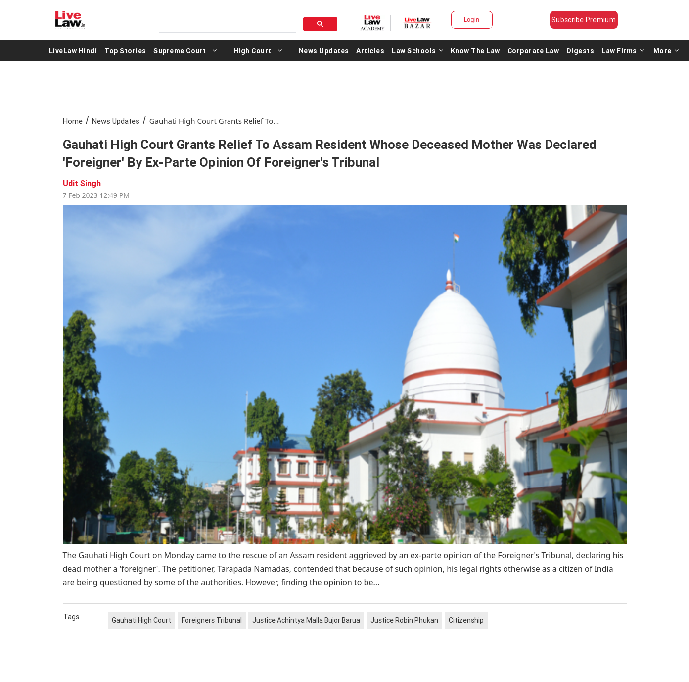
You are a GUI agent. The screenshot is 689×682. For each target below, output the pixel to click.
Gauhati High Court (141, 620)
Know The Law (475, 50)
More (666, 50)
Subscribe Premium (583, 19)
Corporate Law (533, 50)
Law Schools (417, 50)
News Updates (324, 50)
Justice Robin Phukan (404, 620)
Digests (580, 50)
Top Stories (125, 50)
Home (73, 121)
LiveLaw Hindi (73, 50)
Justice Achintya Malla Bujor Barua (306, 620)
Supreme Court (179, 50)
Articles (370, 50)
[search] (226, 24)
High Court (252, 50)
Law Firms (622, 50)
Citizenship (466, 620)
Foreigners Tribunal (212, 620)
